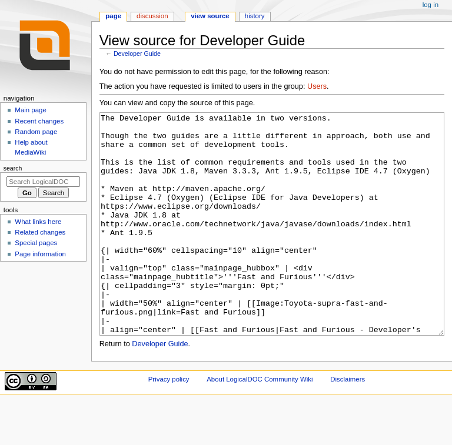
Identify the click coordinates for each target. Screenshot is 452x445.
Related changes (40, 232)
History (255, 15)
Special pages (36, 242)
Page (113, 15)
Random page (36, 131)
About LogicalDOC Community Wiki (260, 423)
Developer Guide (137, 53)
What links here (38, 221)
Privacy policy (169, 423)
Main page (30, 109)
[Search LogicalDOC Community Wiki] (43, 181)
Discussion (152, 15)
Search (13, 168)
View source (210, 15)
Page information (40, 253)
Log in (430, 4)
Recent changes (39, 121)
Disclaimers (347, 423)
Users (317, 86)
